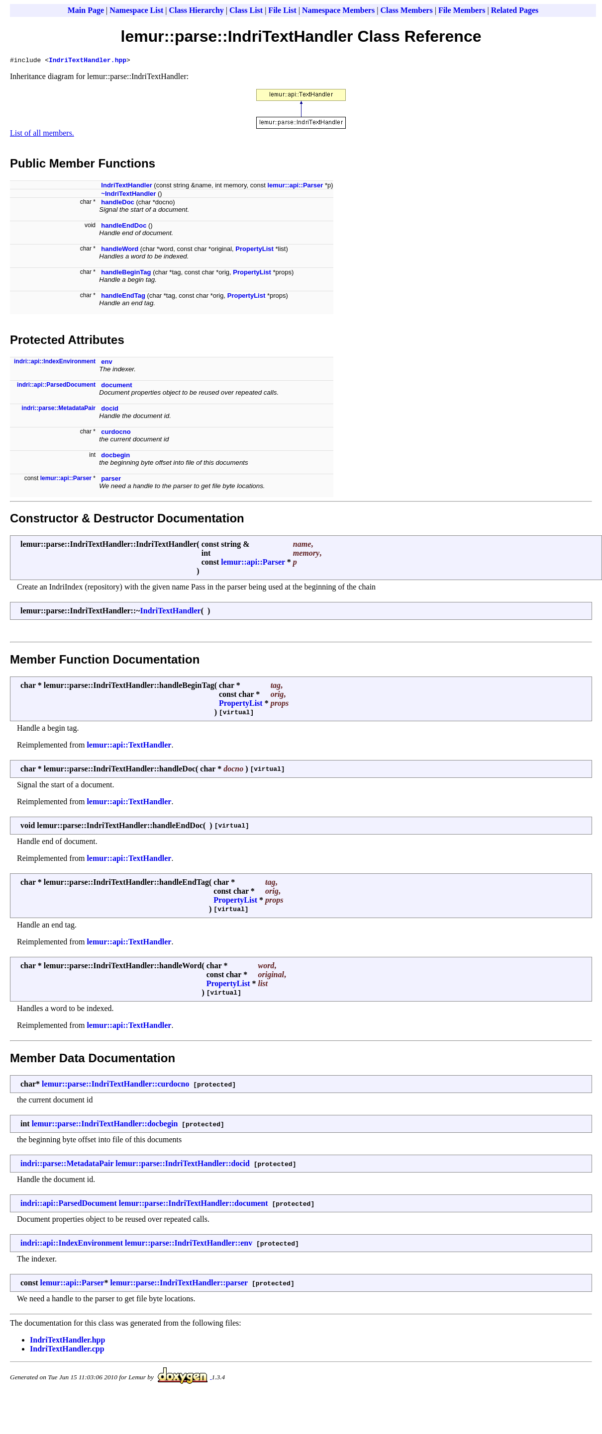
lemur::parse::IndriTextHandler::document (193, 1204)
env (106, 363)
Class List (246, 10)
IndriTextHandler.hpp (87, 61)
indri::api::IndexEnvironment (55, 362)
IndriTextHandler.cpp (67, 1350)
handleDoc (117, 203)
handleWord (119, 250)
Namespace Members (338, 10)
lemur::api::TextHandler (129, 746)
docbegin (115, 456)
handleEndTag (123, 297)
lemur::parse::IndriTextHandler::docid (182, 1165)
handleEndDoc (123, 227)
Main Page (86, 10)
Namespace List (136, 10)
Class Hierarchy (196, 10)
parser (111, 480)
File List (282, 10)
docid (109, 410)
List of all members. (42, 134)
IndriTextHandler (126, 186)
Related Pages (515, 10)
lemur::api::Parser (295, 186)
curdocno (115, 433)
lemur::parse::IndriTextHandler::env (188, 1244)
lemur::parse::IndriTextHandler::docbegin (105, 1125)
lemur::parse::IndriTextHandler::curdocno (115, 1085)
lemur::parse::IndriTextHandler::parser (179, 1284)
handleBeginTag (126, 273)
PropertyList (254, 250)
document (116, 386)
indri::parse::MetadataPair (58, 409)
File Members (462, 10)
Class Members (406, 10)
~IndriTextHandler (128, 195)
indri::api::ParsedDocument (56, 386)
